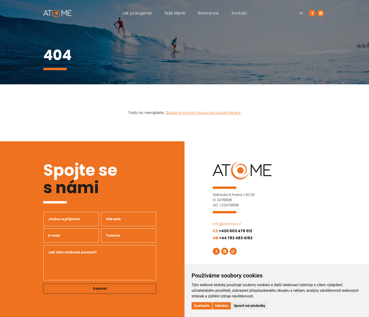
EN (301, 13)
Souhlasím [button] (202, 306)
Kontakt (239, 13)
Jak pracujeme (137, 13)
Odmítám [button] (222, 306)
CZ (295, 13)
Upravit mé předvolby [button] (249, 306)
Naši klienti (174, 13)
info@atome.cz (227, 224)
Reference (208, 13)
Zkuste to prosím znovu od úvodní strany (203, 112)
